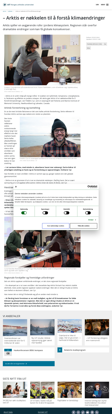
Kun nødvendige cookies (55, 226)
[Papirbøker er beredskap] (69, 370)
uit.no (4, 11)
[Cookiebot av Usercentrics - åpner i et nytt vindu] (89, 186)
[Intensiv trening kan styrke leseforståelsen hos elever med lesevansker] (97, 372)
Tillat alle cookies (83, 226)
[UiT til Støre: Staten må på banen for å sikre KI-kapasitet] (42, 371)
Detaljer (91, 220)
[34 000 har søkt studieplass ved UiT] (15, 371)
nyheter (10, 11)
